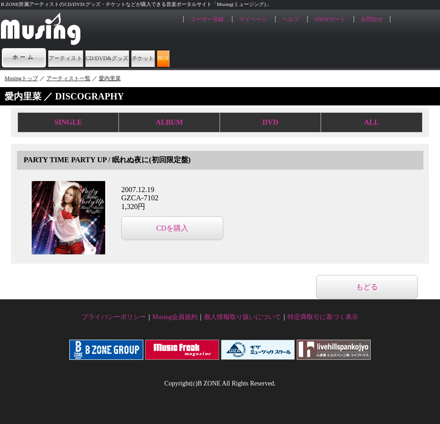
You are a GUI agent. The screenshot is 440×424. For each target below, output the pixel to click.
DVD (270, 122)
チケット (230, 57)
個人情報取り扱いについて (242, 317)
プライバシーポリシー (114, 317)
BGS (278, 57)
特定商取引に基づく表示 (323, 317)
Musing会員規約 (175, 317)
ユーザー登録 (207, 19)
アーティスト (81, 57)
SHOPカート (330, 19)
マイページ (253, 19)
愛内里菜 (110, 78)
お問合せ (372, 19)
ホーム (23, 57)
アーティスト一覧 (68, 78)
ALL (371, 122)
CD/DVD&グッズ (160, 57)
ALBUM (169, 122)
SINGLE (68, 122)
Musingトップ (21, 78)
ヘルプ (290, 19)
